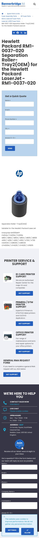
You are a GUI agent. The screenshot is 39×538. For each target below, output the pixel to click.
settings (12, 530)
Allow (27, 531)
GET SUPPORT (24, 293)
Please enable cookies (19, 411)
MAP (21, 425)
